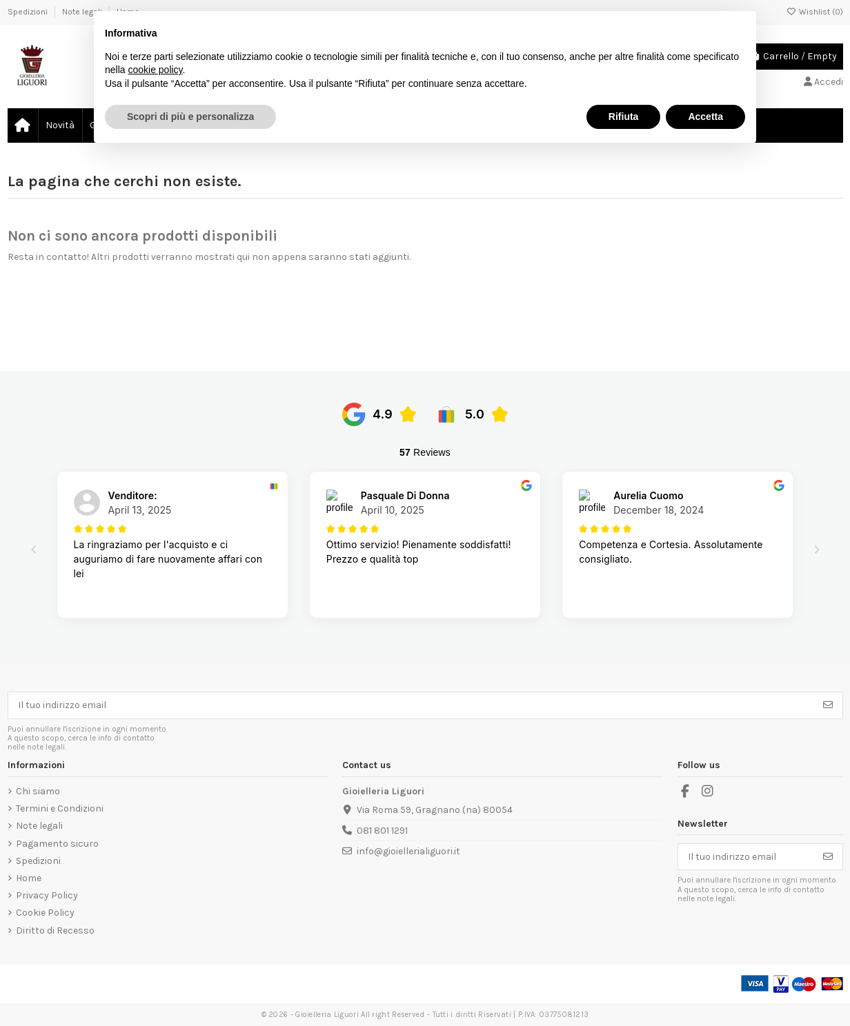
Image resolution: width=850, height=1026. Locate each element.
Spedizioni (29, 12)
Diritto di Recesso (55, 930)
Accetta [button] (705, 116)
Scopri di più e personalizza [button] (190, 116)
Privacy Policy (47, 895)
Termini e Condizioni (59, 808)
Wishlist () (815, 12)
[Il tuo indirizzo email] (411, 705)
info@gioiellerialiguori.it (408, 851)
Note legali (39, 826)
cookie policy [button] (155, 69)
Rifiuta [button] (624, 116)
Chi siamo (38, 791)
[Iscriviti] (827, 705)
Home (28, 878)
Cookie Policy (45, 912)
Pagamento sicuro (57, 843)
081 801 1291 (382, 830)
